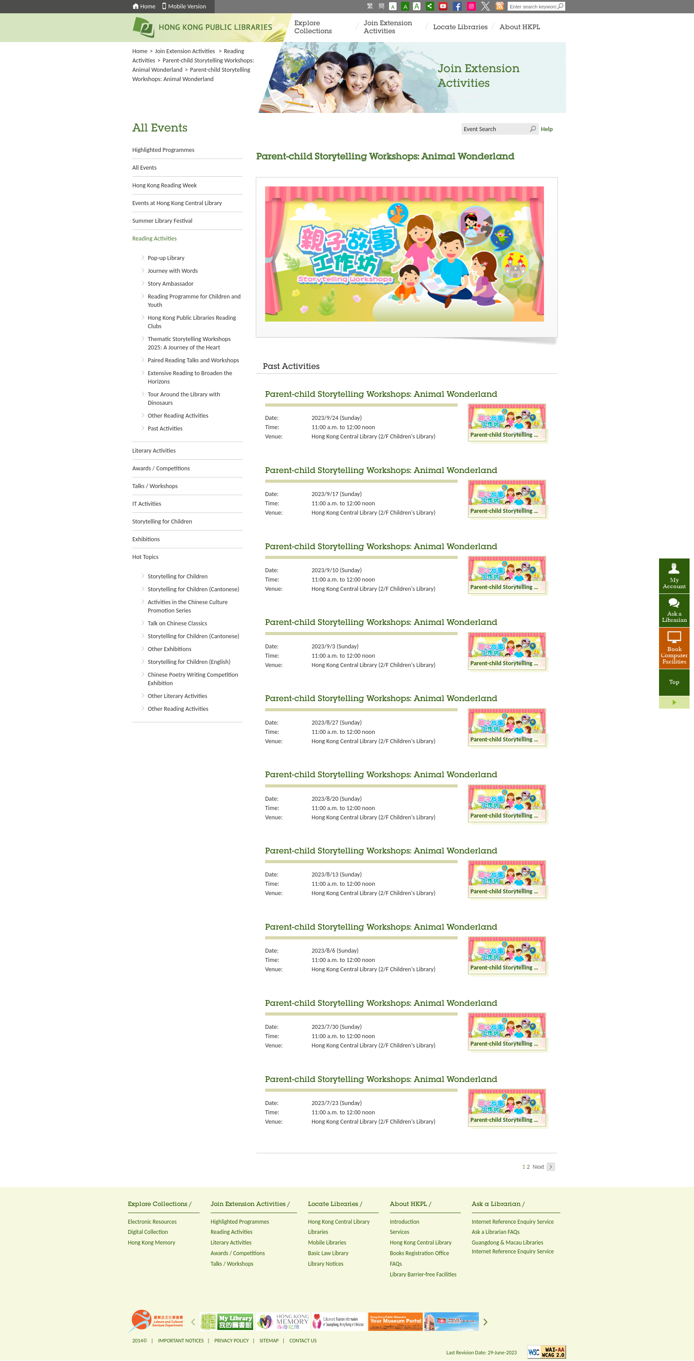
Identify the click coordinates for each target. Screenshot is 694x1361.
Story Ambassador (170, 283)
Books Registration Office (419, 1253)
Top (674, 682)
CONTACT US (302, 1341)
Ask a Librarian (674, 617)
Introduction (405, 1221)
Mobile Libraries (327, 1242)
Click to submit (533, 129)
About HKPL (520, 27)
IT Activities (146, 504)
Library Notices (325, 1264)
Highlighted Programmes (163, 150)
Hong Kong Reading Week (164, 185)
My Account (674, 584)
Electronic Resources (152, 1221)
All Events (144, 167)
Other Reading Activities (178, 415)
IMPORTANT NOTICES (181, 1341)
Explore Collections (313, 27)
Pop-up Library (166, 258)
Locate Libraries (460, 27)
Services (399, 1232)
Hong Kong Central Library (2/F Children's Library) (374, 436)
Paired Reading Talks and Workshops (193, 360)
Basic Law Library (328, 1253)
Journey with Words (173, 271)
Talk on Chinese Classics (177, 623)
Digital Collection (148, 1232)
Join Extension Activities (388, 27)
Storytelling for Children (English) (189, 662)
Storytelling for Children (162, 521)
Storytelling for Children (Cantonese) (193, 589)
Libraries (318, 1232)
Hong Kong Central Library (339, 1221)
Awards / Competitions (161, 468)
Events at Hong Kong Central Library (177, 203)
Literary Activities (154, 450)
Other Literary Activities (177, 696)
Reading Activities (154, 238)
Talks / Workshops (154, 486)
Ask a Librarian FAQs (496, 1232)
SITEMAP (268, 1341)
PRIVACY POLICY (232, 1341)
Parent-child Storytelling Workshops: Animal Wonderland (381, 395)
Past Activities (165, 428)
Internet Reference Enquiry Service (513, 1221)
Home (147, 6)
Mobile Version (187, 6)
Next (543, 1167)
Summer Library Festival (162, 221)
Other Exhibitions (169, 649)
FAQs (396, 1264)
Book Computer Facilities (674, 656)
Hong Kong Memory (151, 1242)
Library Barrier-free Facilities (423, 1274)
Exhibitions (146, 539)
